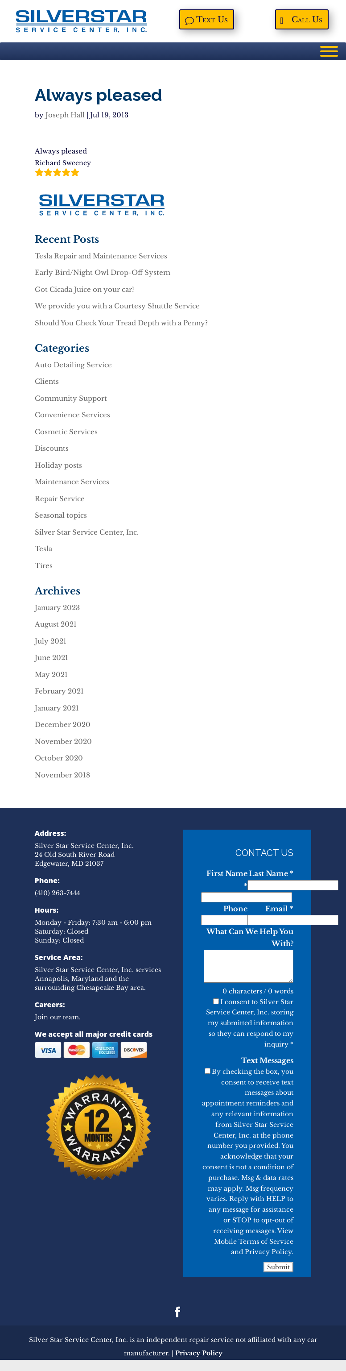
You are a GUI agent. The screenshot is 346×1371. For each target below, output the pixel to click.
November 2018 (62, 775)
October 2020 (59, 758)
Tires (44, 565)
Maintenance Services (72, 482)
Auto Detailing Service (73, 365)
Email (279, 908)
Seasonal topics (61, 515)
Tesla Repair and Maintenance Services (101, 256)
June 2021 (51, 657)
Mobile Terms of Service (253, 1242)
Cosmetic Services (66, 432)
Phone (235, 908)
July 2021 (50, 641)
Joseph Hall (65, 115)
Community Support (71, 398)
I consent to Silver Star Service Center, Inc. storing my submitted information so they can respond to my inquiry (249, 1023)
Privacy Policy (268, 1252)
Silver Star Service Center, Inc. (87, 532)
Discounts (52, 448)
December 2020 (63, 724)
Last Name (271, 873)
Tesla (43, 548)
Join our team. (58, 1017)
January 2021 (57, 708)
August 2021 (56, 624)
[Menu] (329, 51)
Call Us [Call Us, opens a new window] (307, 20)
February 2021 (59, 691)
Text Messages (267, 1060)
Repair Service (60, 498)
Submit (278, 1267)
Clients (47, 381)
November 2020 (63, 741)
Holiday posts (58, 465)
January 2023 (57, 607)
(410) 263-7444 (57, 893)
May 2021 (51, 674)
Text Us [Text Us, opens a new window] (213, 20)
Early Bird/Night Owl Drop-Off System (102, 272)
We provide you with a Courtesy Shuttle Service (117, 306)
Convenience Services (72, 415)
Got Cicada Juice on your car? (85, 289)
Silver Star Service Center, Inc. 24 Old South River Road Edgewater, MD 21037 (84, 855)
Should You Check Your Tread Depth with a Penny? (121, 323)
